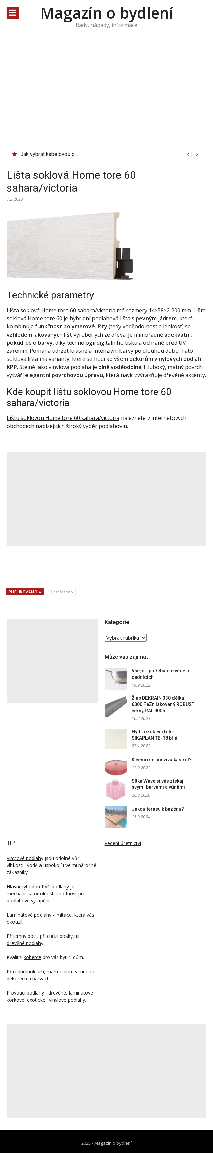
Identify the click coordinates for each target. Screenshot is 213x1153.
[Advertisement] (106, 96)
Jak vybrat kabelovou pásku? (54, 154)
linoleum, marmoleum (49, 971)
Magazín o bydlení (106, 12)
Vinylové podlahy (25, 858)
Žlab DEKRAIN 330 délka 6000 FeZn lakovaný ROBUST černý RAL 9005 (163, 704)
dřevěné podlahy (25, 943)
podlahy (76, 1000)
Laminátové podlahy (29, 915)
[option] (110, 154)
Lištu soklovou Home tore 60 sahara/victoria (63, 418)
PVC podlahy (55, 886)
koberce (32, 957)
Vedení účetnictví (123, 843)
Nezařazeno (62, 591)
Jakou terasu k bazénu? (158, 809)
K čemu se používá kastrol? (162, 759)
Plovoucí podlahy (25, 992)
